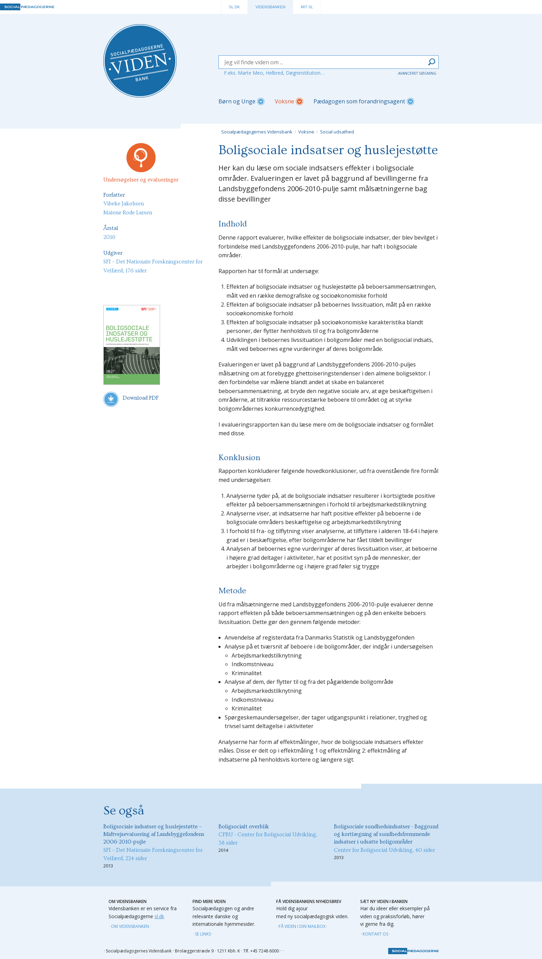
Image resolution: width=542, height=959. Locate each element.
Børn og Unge (236, 101)
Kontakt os (375, 934)
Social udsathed (337, 132)
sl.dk (159, 916)
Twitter (180, 287)
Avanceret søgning (417, 73)
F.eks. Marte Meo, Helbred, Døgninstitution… (274, 72)
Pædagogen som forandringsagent (359, 101)
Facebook (162, 287)
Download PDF (131, 399)
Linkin (144, 287)
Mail (126, 287)
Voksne (284, 101)
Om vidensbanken (130, 926)
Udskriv (108, 287)
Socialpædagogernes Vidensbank (256, 132)
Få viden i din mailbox (302, 926)
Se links (203, 934)
